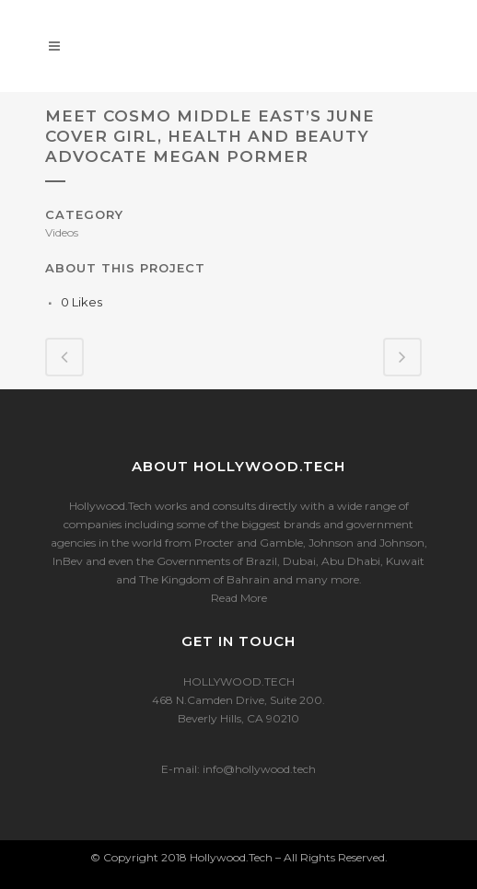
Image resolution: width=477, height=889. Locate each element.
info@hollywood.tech (259, 769)
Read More (239, 598)
